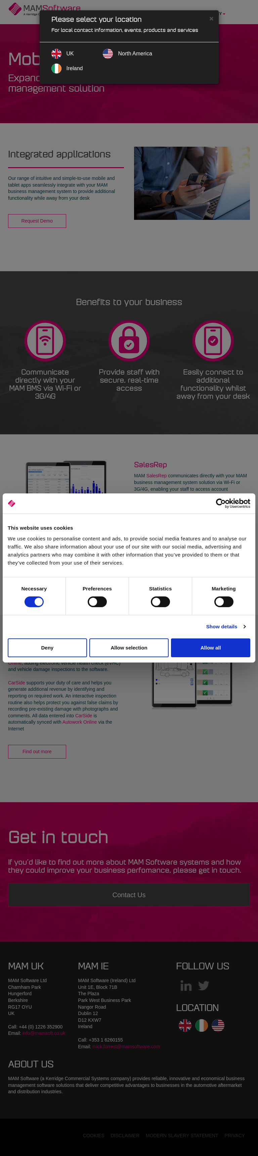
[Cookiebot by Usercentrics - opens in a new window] (220, 503)
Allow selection (129, 648)
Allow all (211, 648)
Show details (222, 626)
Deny (47, 648)
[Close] (211, 18)
